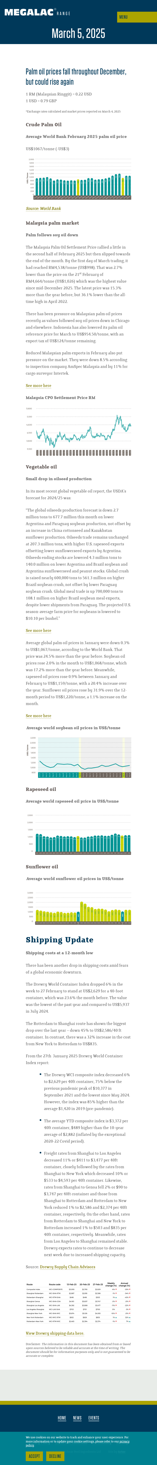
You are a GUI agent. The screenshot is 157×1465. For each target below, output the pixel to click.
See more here (38, 385)
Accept (34, 1456)
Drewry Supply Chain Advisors (67, 1267)
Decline (55, 1456)
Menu (123, 17)
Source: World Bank (43, 208)
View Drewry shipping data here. (55, 1333)
